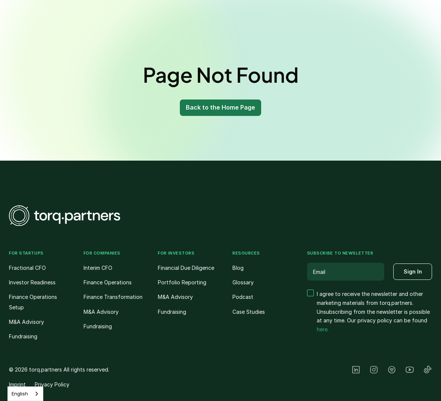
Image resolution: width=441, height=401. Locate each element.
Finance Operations (108, 282)
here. (323, 329)
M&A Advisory (26, 322)
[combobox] (25, 393)
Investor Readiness (32, 282)
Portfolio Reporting (182, 282)
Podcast (242, 297)
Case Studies (248, 312)
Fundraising (23, 336)
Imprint (17, 384)
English (20, 394)
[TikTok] (427, 369)
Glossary (243, 282)
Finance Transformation (113, 297)
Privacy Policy (52, 384)
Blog (238, 268)
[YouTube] (409, 369)
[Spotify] (391, 369)
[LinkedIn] (355, 369)
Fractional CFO (27, 268)
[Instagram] (373, 369)
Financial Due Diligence (186, 268)
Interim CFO (98, 268)
